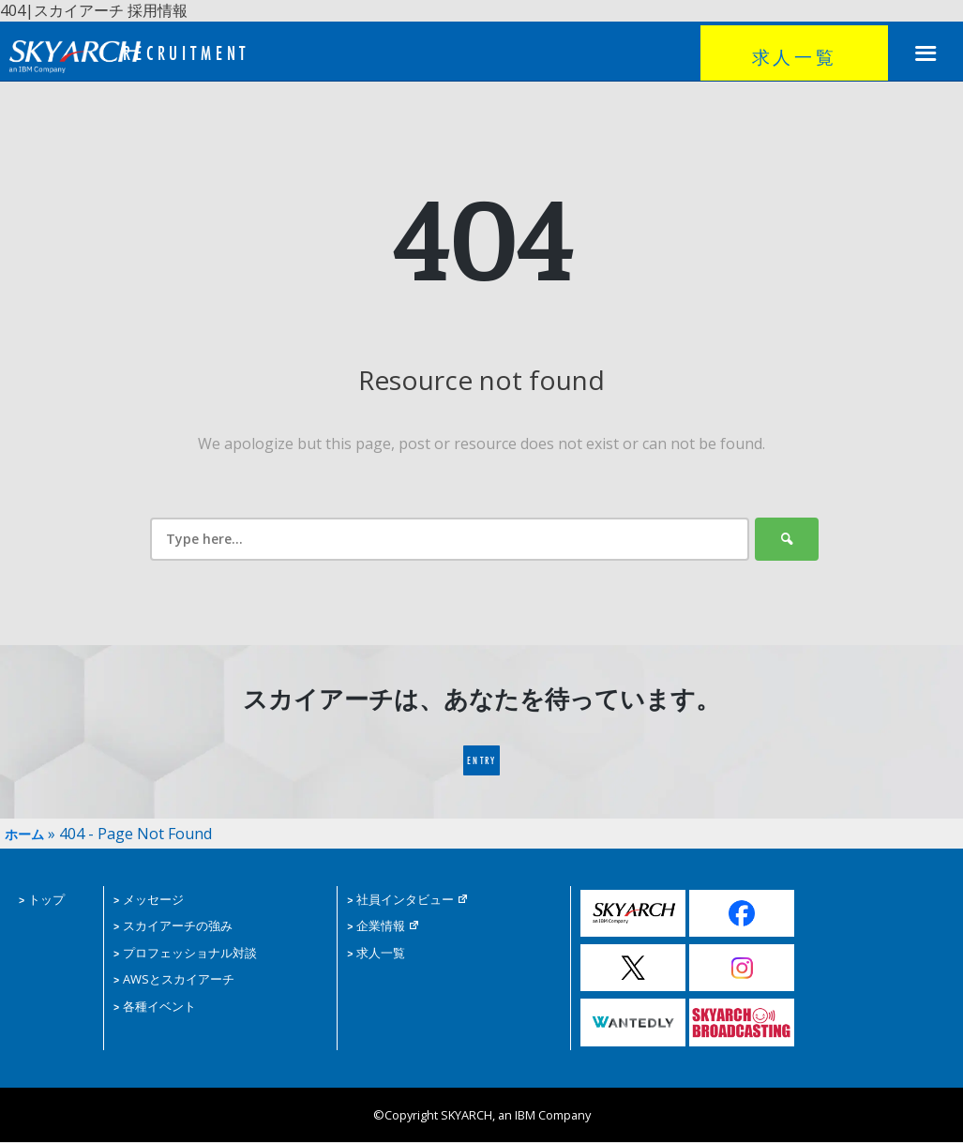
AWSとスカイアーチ (173, 978)
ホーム (27, 833)
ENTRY (481, 768)
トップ (42, 900)
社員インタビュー (408, 900)
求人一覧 (794, 55)
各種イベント (154, 1005)
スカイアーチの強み (173, 926)
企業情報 (383, 926)
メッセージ (148, 900)
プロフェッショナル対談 (185, 952)
